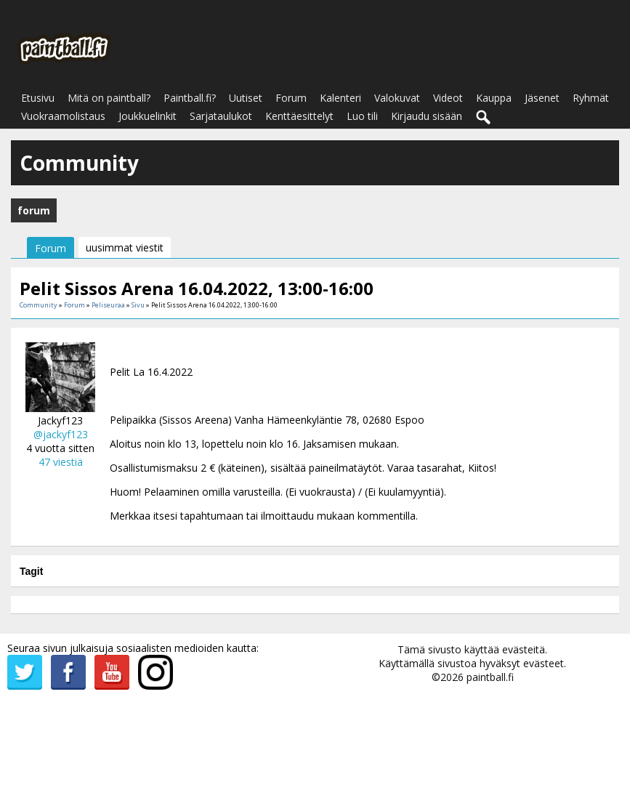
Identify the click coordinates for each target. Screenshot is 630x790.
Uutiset (245, 98)
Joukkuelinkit (147, 116)
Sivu (139, 305)
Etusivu (37, 98)
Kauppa (494, 98)
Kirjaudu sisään (426, 116)
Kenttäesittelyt (299, 116)
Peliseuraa (108, 305)
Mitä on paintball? (109, 98)
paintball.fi (490, 677)
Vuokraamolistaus (63, 116)
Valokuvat (397, 98)
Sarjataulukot (221, 116)
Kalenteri (340, 98)
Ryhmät (591, 98)
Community (38, 305)
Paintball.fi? (189, 98)
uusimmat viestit (124, 247)
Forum (291, 98)
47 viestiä (61, 462)
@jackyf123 (60, 434)
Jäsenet (542, 98)
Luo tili (362, 116)
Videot (448, 98)
